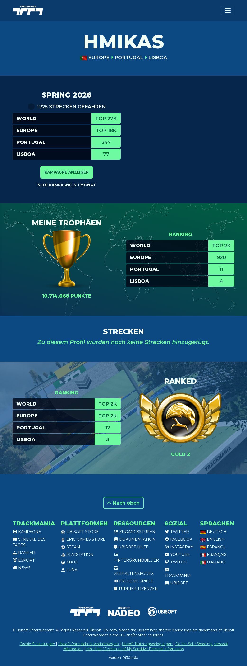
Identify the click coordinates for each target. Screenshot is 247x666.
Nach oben (123, 503)
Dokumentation (135, 539)
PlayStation (77, 554)
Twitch (176, 562)
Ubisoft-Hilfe (131, 547)
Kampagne (27, 531)
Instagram (179, 547)
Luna (69, 569)
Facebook (178, 539)
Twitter (177, 531)
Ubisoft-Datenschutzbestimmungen (89, 644)
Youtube (177, 554)
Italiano (212, 562)
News (22, 568)
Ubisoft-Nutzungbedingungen (147, 644)
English (212, 539)
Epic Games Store (83, 539)
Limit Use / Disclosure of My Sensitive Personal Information (135, 649)
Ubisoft (176, 583)
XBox (69, 562)
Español (213, 547)
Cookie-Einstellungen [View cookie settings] (38, 644)
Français (213, 554)
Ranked (24, 552)
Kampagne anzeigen (67, 172)
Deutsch (213, 531)
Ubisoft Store (80, 531)
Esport (24, 560)
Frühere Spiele (133, 581)
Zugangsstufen (134, 531)
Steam (70, 547)
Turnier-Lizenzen (136, 588)
